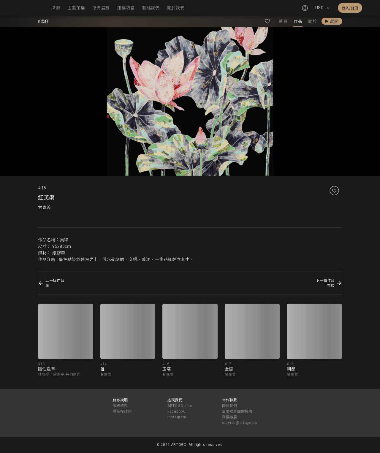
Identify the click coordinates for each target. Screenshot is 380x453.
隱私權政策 (122, 411)
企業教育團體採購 (237, 411)
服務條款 (120, 406)
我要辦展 (229, 417)
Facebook (176, 411)
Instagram (176, 417)
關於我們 (229, 406)
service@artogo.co (239, 423)
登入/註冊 (350, 8)
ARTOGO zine (179, 406)
